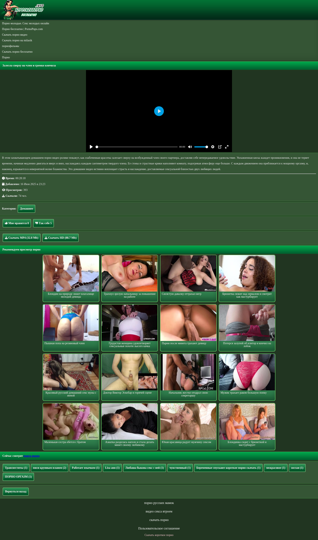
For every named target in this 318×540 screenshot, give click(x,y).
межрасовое (275, 467)
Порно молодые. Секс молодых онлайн (25, 23)
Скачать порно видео (14, 34)
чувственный (180, 467)
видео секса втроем (159, 511)
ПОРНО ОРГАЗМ (18, 476)
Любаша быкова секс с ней (144, 467)
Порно (6, 57)
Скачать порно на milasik (17, 40)
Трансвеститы (16, 467)
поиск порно (32, 455)
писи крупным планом (49, 467)
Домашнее (26, 208)
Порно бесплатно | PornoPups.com (22, 29)
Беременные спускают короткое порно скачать (228, 467)
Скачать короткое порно (159, 535)
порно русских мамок (159, 503)
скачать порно (159, 520)
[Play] (91, 147)
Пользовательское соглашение (159, 528)
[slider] (137, 147)
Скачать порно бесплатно (17, 51)
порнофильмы (10, 46)
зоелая (297, 467)
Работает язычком (85, 467)
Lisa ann (112, 467)
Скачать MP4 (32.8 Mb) (21, 238)
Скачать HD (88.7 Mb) (60, 238)
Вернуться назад (15, 491)
